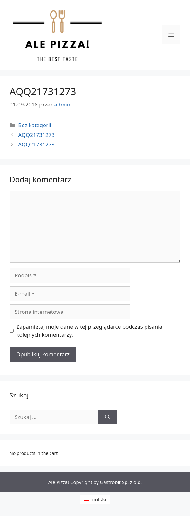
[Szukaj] (107, 417)
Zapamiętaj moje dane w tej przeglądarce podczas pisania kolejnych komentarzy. (90, 331)
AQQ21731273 (36, 135)
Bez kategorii (34, 125)
